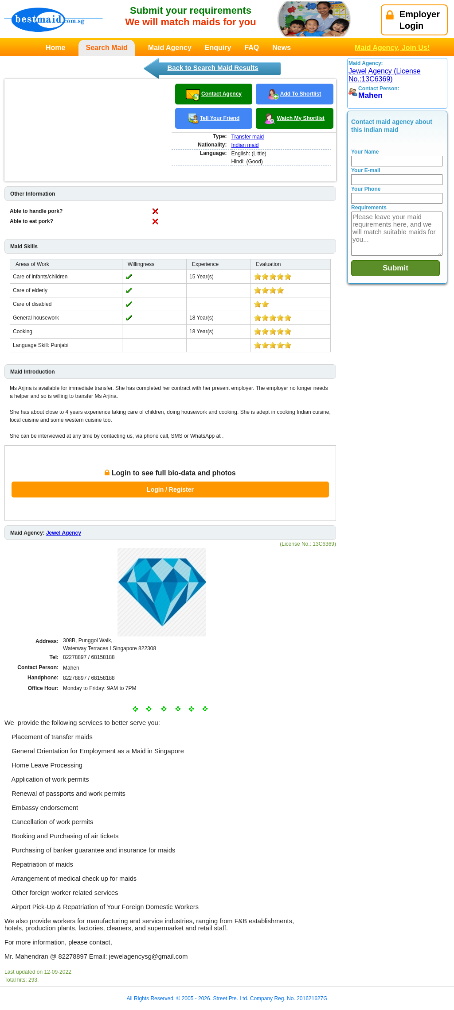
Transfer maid (247, 137)
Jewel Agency (63, 533)
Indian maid (245, 145)
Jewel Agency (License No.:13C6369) (384, 75)
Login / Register (170, 489)
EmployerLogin (413, 20)
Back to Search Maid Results (212, 67)
